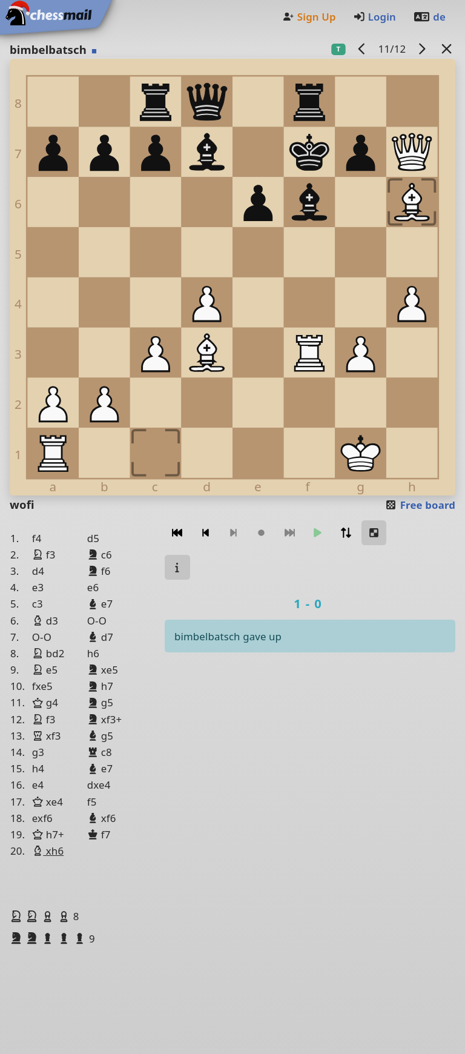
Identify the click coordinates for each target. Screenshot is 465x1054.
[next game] (422, 49)
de (429, 17)
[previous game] (362, 49)
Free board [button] (419, 505)
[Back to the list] (446, 49)
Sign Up (308, 17)
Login (374, 17)
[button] (17, 916)
